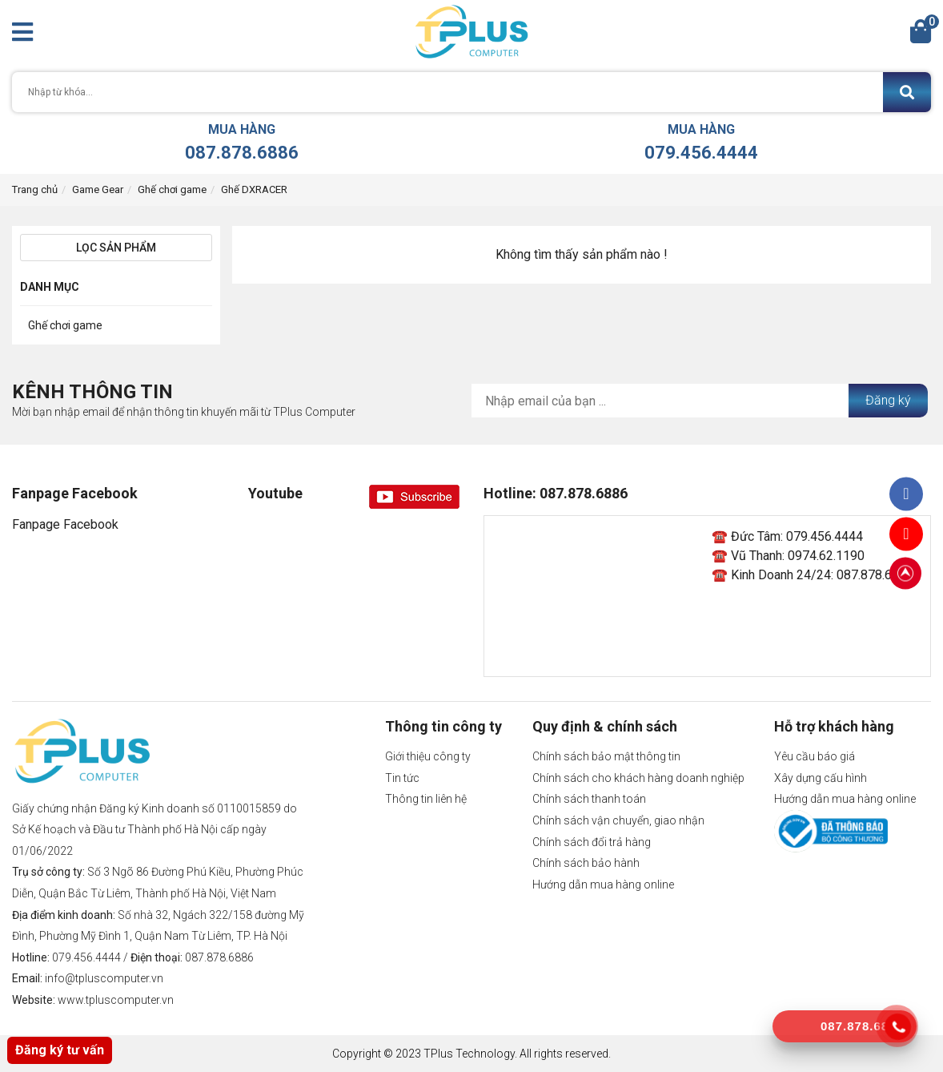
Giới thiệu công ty (428, 756)
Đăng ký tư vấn (59, 1050)
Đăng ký (888, 400)
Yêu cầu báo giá (814, 756)
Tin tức (402, 778)
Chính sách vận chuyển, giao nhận (618, 820)
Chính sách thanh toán (589, 798)
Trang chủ (35, 189)
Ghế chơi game (172, 189)
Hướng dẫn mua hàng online (603, 884)
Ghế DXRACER (254, 189)
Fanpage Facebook (65, 524)
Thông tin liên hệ (426, 798)
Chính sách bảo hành (586, 862)
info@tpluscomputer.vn (104, 978)
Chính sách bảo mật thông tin (606, 756)
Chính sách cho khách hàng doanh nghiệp (638, 778)
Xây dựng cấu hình (820, 778)
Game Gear (97, 189)
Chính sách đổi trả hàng (591, 842)
